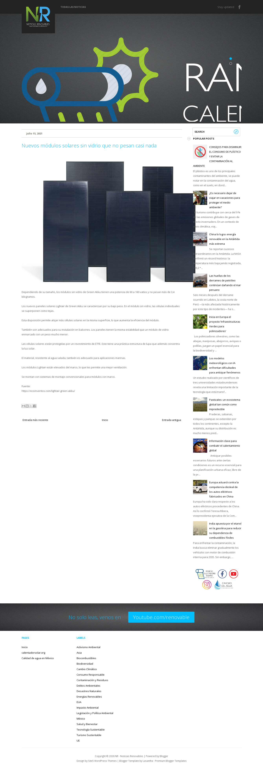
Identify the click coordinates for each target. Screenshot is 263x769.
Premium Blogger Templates (171, 760)
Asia (79, 652)
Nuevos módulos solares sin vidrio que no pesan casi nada (89, 145)
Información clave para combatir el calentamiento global (224, 445)
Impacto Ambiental (88, 707)
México (81, 718)
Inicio (105, 420)
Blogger (164, 756)
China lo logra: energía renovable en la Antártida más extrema (224, 239)
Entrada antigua (171, 420)
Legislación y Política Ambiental (95, 713)
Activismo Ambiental (88, 647)
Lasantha (148, 760)
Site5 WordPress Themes (102, 760)
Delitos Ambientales (88, 685)
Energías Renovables (89, 696)
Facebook (240, 7)
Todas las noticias (73, 7)
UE (78, 740)
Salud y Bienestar (87, 724)
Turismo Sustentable (89, 735)
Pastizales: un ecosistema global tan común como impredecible (224, 404)
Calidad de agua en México (38, 658)
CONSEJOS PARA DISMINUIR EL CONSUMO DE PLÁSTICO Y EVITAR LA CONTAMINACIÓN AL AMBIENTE (217, 156)
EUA (79, 702)
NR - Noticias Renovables (129, 756)
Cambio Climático (87, 669)
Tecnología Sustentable (91, 729)
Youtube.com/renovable (161, 617)
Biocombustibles (86, 658)
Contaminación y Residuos (92, 680)
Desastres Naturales (89, 691)
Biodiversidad (85, 663)
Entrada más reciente (35, 420)
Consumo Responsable (90, 674)
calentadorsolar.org (33, 652)
